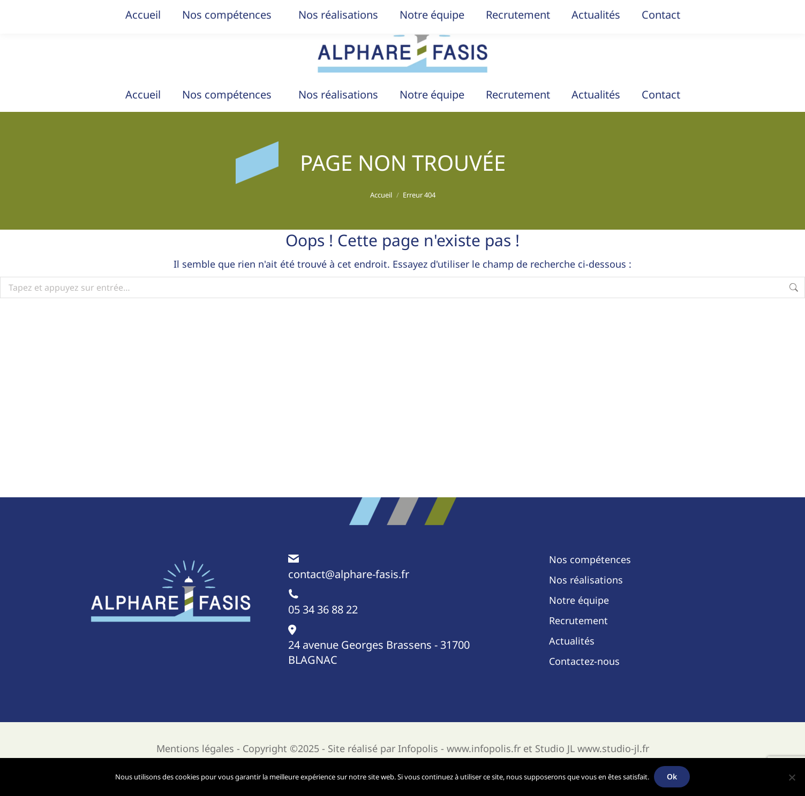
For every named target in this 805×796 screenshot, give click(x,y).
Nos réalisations (586, 601)
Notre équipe (579, 621)
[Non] (791, 777)
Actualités (572, 662)
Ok (672, 777)
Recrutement (578, 641)
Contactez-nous (584, 682)
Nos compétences (590, 580)
